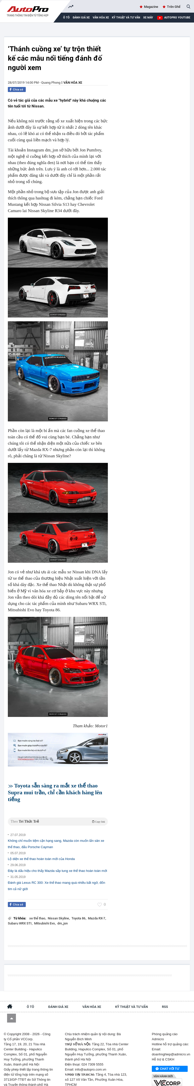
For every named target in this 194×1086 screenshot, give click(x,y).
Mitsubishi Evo (45, 916)
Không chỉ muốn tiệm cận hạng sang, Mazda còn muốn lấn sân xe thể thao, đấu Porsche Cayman (56, 837)
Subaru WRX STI (20, 916)
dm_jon (62, 916)
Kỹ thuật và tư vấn (126, 17)
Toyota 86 (78, 911)
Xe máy (148, 17)
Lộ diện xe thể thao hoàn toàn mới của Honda (41, 852)
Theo (58, 814)
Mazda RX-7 (97, 911)
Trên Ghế (173, 7)
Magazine (151, 7)
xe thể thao (37, 911)
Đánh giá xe (81, 17)
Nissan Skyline (59, 911)
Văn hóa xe (101, 17)
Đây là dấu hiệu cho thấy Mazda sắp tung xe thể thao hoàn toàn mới (57, 864)
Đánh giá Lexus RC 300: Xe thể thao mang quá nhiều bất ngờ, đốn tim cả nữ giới (56, 879)
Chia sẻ (18, 89)
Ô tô (30, 995)
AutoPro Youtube (177, 17)
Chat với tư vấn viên (167, 1057)
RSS (165, 995)
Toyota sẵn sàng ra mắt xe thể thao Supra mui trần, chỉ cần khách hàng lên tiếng (55, 792)
